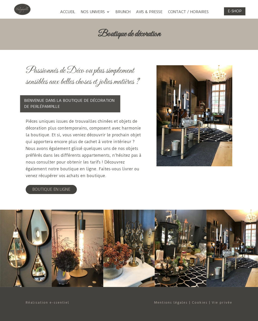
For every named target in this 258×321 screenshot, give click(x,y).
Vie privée (222, 302)
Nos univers (93, 12)
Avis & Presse (149, 12)
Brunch (123, 12)
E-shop (235, 11)
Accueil (67, 12)
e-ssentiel (59, 302)
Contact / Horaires (188, 12)
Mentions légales (171, 302)
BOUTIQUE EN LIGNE (51, 189)
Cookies (200, 302)
